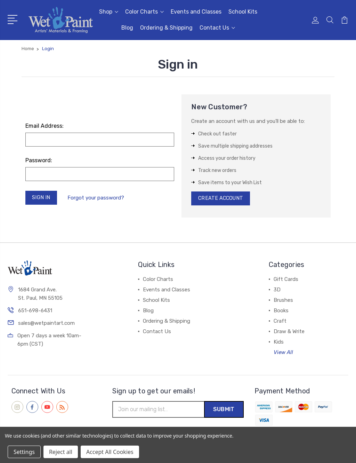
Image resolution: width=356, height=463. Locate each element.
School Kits (242, 11)
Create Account (222, 199)
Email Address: (44, 126)
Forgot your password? (96, 198)
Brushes (283, 301)
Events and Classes (196, 11)
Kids (279, 343)
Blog (127, 27)
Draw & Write (289, 333)
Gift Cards (286, 280)
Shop (108, 11)
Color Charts (144, 11)
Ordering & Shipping (166, 27)
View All (283, 354)
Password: (38, 160)
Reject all (60, 452)
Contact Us (217, 27)
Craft (280, 322)
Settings (24, 452)
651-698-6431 (35, 312)
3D (277, 291)
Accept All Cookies (110, 452)
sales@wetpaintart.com (46, 324)
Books (281, 312)
